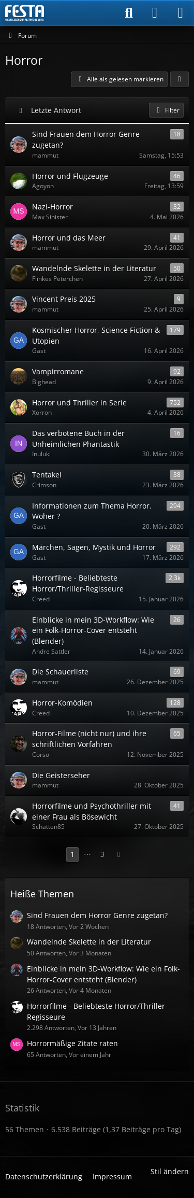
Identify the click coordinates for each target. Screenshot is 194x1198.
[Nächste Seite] (119, 854)
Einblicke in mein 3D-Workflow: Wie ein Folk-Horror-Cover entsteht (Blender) (103, 974)
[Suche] (128, 13)
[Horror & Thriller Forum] (24, 13)
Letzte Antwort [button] (56, 110)
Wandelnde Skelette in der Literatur (89, 942)
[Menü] (180, 13)
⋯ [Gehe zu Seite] (87, 854)
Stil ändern (170, 1171)
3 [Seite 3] (102, 854)
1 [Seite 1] (72, 854)
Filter (166, 110)
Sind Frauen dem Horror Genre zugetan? (97, 915)
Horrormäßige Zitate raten (72, 1043)
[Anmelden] (154, 13)
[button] (179, 79)
